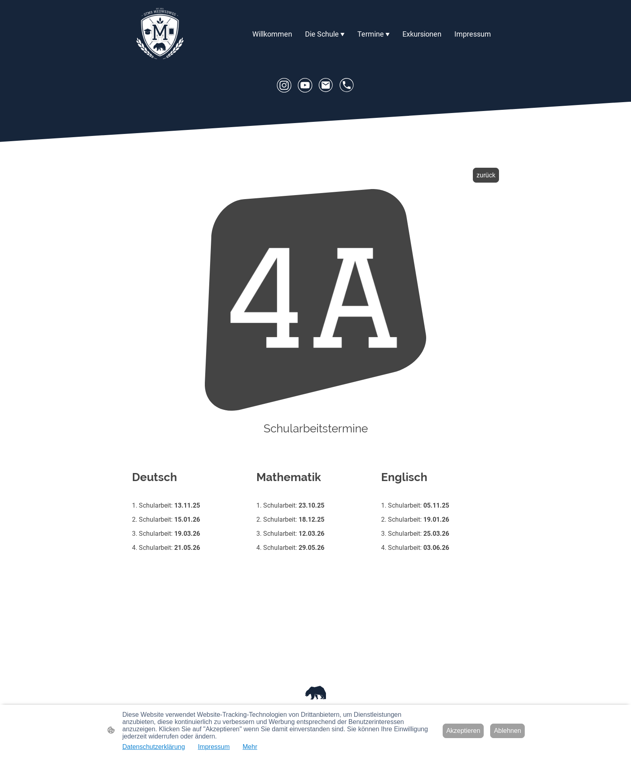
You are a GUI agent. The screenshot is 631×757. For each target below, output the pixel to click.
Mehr (250, 746)
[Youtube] (305, 85)
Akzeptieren (463, 730)
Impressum (214, 746)
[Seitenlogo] (160, 34)
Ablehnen (507, 730)
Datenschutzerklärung (153, 746)
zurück (485, 175)
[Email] (326, 85)
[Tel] (347, 85)
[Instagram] (284, 85)
